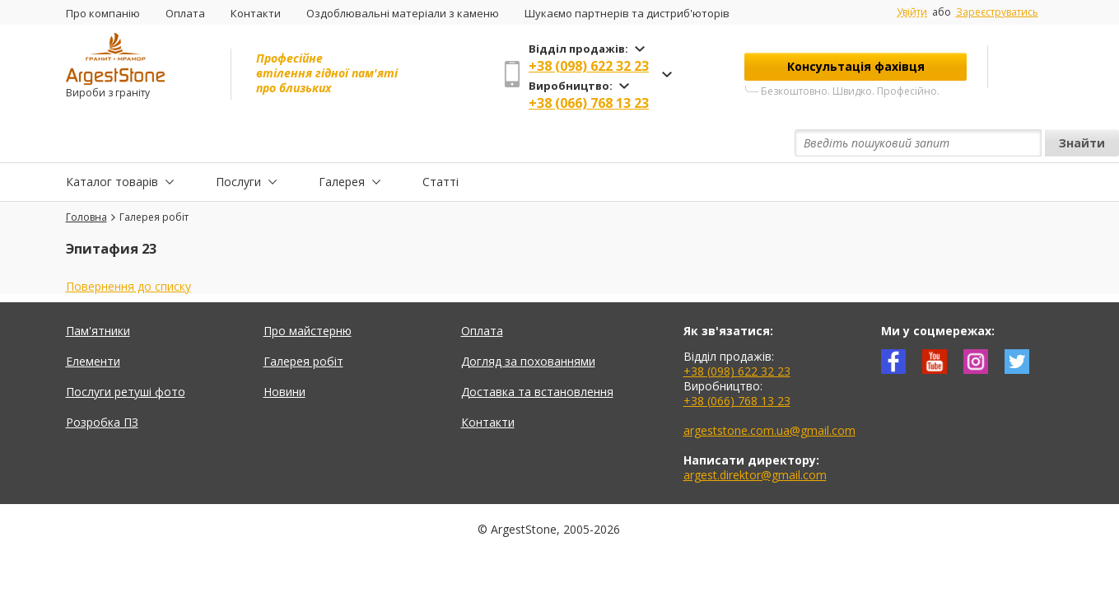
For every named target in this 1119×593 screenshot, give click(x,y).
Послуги (238, 143)
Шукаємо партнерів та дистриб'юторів (627, 13)
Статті (440, 143)
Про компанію (103, 13)
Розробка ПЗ (102, 384)
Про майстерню (307, 293)
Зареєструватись (997, 12)
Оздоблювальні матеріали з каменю (402, 13)
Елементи (93, 323)
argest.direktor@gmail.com (755, 437)
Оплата (185, 13)
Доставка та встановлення (537, 354)
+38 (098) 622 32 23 (589, 66)
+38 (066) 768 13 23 (589, 103)
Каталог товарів (112, 143)
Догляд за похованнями (528, 323)
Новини (284, 354)
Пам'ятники (98, 293)
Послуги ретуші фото (125, 354)
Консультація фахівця (856, 66)
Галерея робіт (303, 323)
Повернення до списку (128, 248)
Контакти (256, 13)
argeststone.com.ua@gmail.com (769, 392)
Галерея (342, 143)
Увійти (912, 12)
